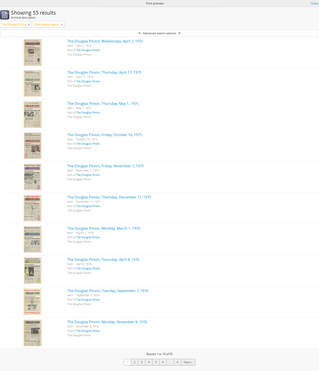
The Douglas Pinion (88, 50)
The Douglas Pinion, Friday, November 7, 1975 (105, 165)
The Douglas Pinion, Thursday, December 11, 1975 (109, 197)
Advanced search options (159, 33)
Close (314, 3)
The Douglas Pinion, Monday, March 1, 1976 (103, 228)
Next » (188, 362)
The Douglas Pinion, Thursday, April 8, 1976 (103, 259)
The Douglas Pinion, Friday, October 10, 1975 (104, 134)
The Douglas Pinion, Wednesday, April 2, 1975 (105, 41)
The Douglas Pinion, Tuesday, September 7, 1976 (107, 290)
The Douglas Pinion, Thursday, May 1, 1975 (102, 103)
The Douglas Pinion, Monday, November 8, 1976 (107, 321)
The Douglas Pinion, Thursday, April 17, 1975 (104, 72)
